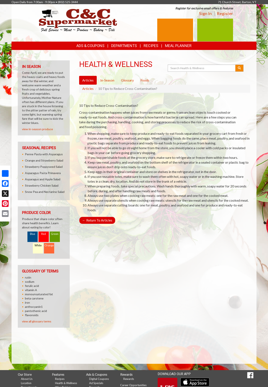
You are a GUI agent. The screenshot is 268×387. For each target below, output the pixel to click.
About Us (26, 379)
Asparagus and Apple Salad (42, 179)
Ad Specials (96, 383)
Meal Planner (178, 45)
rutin (28, 277)
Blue (32, 234)
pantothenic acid (36, 311)
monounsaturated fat (39, 294)
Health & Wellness (66, 383)
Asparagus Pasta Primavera (43, 173)
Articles (88, 88)
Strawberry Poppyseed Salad (44, 166)
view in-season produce (37, 129)
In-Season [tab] (107, 80)
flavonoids (32, 315)
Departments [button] (124, 45)
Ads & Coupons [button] (90, 45)
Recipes (151, 45)
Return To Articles (97, 220)
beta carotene (34, 298)
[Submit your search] (239, 68)
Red (43, 234)
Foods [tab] (144, 80)
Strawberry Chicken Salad (41, 185)
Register (225, 13)
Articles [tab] (88, 80)
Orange (49, 245)
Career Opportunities (133, 385)
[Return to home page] (78, 20)
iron (27, 302)
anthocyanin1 (34, 306)
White (38, 245)
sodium (29, 281)
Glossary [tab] (127, 80)
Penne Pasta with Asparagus (44, 154)
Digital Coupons (99, 379)
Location (26, 383)
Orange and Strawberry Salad (44, 160)
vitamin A (31, 290)
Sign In (205, 13)
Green (54, 234)
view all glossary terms (36, 321)
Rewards (128, 379)
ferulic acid (32, 286)
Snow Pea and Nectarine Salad (44, 192)
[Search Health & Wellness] (202, 68)
